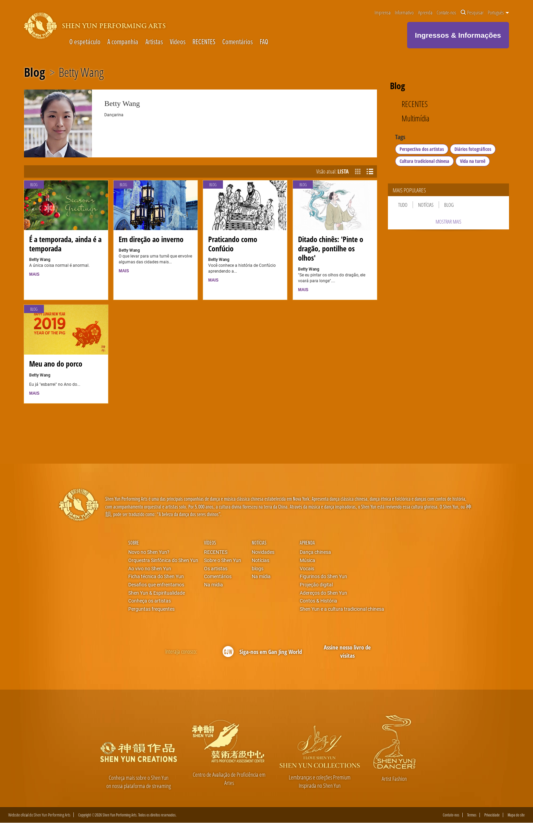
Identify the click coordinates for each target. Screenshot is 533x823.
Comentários (237, 42)
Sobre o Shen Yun (222, 560)
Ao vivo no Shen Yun (149, 568)
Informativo (404, 12)
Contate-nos (446, 12)
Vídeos (178, 42)
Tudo (402, 204)
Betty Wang (81, 72)
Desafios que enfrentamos (156, 585)
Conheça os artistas (149, 601)
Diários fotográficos (472, 149)
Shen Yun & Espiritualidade (156, 593)
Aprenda (425, 12)
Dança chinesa (315, 552)
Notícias (426, 204)
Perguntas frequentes (151, 609)
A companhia (122, 42)
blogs (257, 568)
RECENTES (203, 42)
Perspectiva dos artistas (422, 149)
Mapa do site (516, 815)
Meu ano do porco (55, 364)
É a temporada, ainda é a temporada (65, 243)
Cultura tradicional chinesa (424, 161)
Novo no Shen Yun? (148, 552)
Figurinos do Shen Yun (323, 576)
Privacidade (492, 815)
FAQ (264, 42)
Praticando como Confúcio (232, 243)
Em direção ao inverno (151, 239)
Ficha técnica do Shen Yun (156, 576)
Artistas (154, 42)
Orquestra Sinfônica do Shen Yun (163, 560)
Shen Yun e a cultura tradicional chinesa (342, 609)
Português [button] (498, 12)
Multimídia (415, 118)
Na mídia (213, 585)
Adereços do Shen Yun (323, 593)
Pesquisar (472, 12)
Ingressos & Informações (458, 35)
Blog (34, 72)
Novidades (263, 552)
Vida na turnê (472, 161)
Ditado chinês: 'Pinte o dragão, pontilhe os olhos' (330, 248)
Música (307, 560)
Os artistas (215, 568)
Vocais (307, 568)
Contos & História (318, 601)
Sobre (133, 542)
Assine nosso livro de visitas (347, 651)
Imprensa (383, 12)
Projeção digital (316, 585)
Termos (471, 815)
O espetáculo (84, 42)
